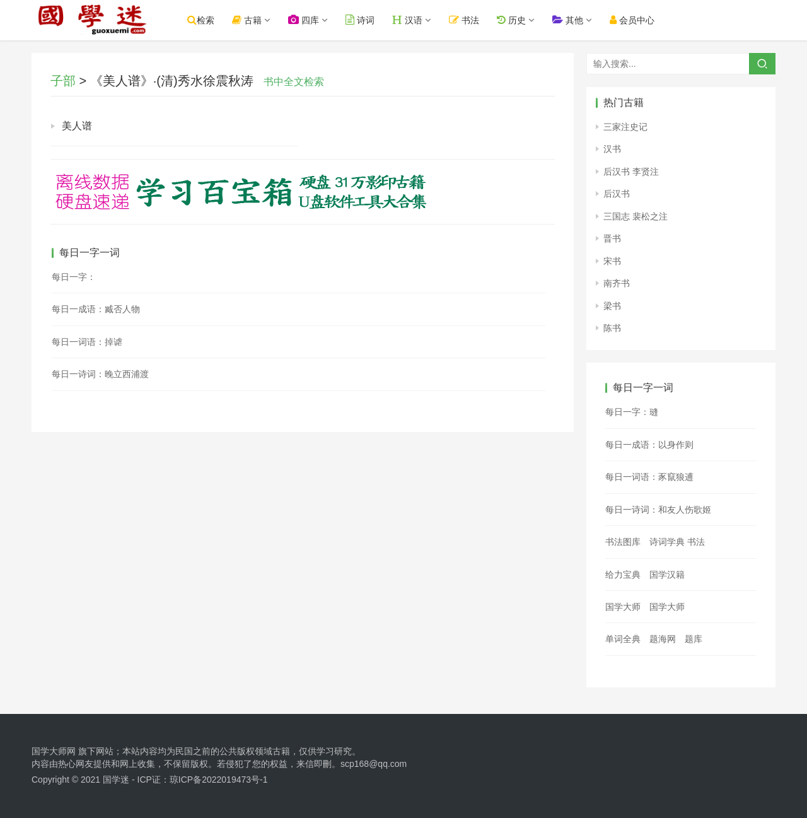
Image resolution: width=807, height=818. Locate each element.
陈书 (612, 328)
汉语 (412, 20)
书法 (469, 20)
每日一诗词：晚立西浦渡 (100, 374)
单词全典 (623, 639)
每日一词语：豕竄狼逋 (649, 477)
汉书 (612, 149)
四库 (308, 20)
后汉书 (616, 194)
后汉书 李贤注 (631, 172)
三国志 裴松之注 (635, 216)
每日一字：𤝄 (74, 277)
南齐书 (616, 283)
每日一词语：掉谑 (87, 342)
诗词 (365, 20)
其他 (572, 20)
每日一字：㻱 (631, 412)
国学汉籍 (667, 575)
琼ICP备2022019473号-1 (219, 779)
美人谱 (77, 125)
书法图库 (623, 542)
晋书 (612, 238)
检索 (205, 20)
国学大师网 (54, 751)
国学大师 (623, 607)
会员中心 (636, 20)
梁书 (612, 306)
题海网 (662, 639)
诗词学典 (667, 542)
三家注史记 (625, 127)
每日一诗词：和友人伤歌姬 (658, 510)
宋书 (612, 261)
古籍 (252, 20)
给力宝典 (623, 575)
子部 (63, 81)
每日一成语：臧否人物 (96, 309)
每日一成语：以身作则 (649, 445)
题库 (693, 639)
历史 (515, 20)
